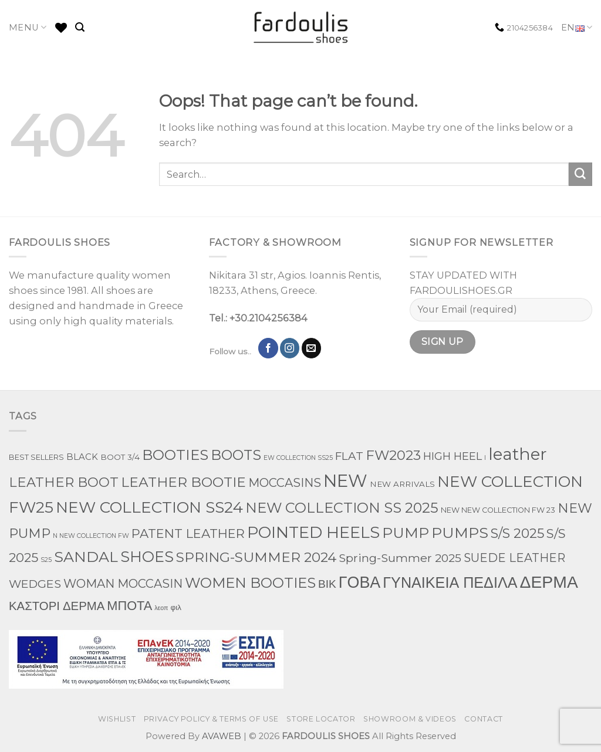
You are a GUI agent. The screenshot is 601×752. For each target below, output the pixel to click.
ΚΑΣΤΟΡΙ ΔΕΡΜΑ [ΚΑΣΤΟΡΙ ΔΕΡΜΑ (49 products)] (56, 605)
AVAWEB (221, 736)
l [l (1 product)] (485, 458)
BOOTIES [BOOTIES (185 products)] (175, 454)
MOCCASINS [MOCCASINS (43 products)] (284, 483)
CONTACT (483, 718)
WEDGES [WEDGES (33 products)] (35, 584)
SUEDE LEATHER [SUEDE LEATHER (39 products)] (514, 558)
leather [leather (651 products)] (517, 454)
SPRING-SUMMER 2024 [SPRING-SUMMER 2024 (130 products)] (256, 556)
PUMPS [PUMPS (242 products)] (459, 532)
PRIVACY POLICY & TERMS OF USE (211, 718)
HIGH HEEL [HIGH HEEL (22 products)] (452, 456)
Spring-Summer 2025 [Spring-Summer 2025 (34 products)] (400, 558)
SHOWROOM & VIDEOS (410, 718)
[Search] (80, 27)
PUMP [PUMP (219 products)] (405, 532)
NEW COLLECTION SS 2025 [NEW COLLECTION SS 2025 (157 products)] (341, 507)
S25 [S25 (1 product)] (46, 560)
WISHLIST (117, 718)
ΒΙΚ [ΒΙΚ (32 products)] (327, 584)
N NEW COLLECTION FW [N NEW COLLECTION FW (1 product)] (91, 536)
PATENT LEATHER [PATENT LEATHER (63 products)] (188, 533)
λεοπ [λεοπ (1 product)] (161, 608)
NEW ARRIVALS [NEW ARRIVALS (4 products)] (402, 484)
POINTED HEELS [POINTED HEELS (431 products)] (313, 532)
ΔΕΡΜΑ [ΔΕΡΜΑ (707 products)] (548, 582)
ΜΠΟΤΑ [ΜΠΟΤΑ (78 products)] (129, 605)
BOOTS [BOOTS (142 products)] (236, 454)
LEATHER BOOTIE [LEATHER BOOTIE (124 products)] (183, 482)
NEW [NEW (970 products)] (345, 480)
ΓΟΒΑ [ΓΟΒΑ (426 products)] (359, 582)
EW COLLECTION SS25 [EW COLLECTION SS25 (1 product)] (298, 458)
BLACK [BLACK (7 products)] (82, 457)
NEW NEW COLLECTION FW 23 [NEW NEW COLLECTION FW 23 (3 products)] (498, 510)
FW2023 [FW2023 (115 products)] (393, 455)
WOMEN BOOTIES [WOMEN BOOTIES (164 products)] (250, 582)
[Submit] (580, 174)
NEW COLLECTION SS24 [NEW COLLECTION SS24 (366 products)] (149, 507)
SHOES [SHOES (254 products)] (147, 556)
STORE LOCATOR (320, 718)
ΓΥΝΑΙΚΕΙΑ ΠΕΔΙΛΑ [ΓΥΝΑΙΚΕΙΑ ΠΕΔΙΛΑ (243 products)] (450, 582)
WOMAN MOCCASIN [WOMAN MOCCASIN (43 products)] (123, 584)
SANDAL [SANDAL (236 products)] (86, 556)
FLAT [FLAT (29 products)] (349, 456)
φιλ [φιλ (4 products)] (175, 607)
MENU (28, 27)
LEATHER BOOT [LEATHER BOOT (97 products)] (64, 482)
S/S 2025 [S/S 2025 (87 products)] (517, 533)
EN (576, 28)
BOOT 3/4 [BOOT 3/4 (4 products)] (120, 457)
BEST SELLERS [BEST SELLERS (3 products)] (36, 457)
